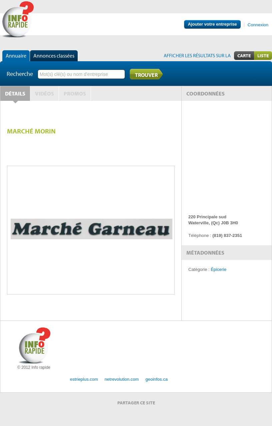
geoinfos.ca (156, 379)
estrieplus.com (84, 379)
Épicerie (218, 269)
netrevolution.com (122, 379)
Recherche (20, 74)
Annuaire (16, 55)
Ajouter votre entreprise (212, 24)
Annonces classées (53, 55)
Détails (15, 93)
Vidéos (44, 93)
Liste (263, 56)
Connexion (258, 25)
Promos (75, 93)
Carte (244, 56)
